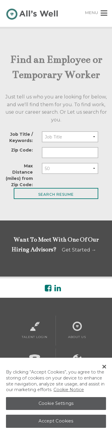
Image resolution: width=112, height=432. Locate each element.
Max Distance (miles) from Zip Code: (19, 175)
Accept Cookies (56, 423)
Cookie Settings (56, 406)
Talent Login (34, 330)
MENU (96, 12)
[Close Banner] (104, 369)
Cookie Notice (68, 392)
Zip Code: (22, 150)
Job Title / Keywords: (21, 137)
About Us (77, 330)
